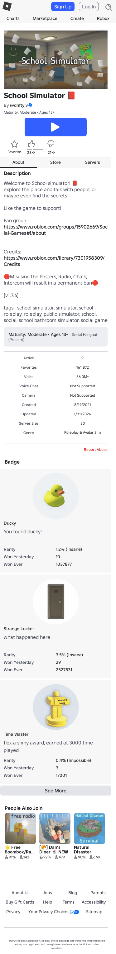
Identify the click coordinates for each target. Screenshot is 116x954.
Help (47, 902)
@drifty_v (19, 105)
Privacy (13, 911)
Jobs (47, 892)
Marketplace (45, 18)
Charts (13, 18)
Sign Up (62, 6)
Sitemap (94, 911)
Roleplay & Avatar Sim (82, 432)
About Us (21, 892)
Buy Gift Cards (20, 902)
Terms (69, 902)
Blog (72, 892)
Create (77, 18)
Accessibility (94, 902)
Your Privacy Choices (53, 911)
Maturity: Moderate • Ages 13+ (29, 112)
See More (55, 790)
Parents (98, 892)
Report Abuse (96, 449)
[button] (30, 105)
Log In (89, 6)
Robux (103, 18)
